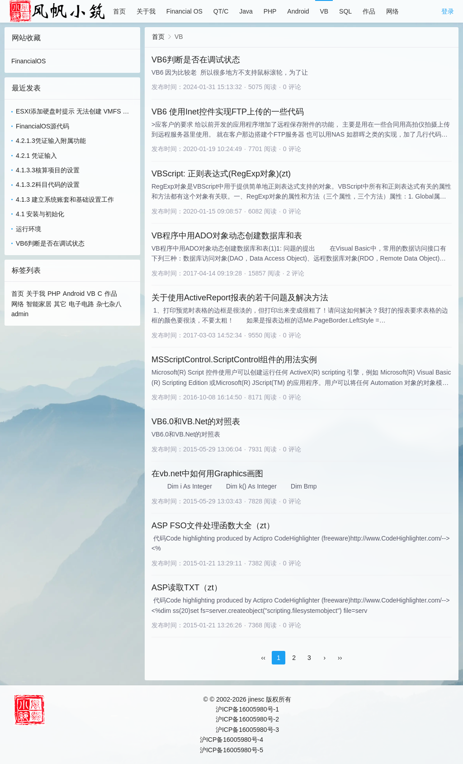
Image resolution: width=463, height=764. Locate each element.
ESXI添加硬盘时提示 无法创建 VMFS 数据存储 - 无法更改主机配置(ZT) (72, 112)
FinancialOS (28, 61)
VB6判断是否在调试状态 (50, 243)
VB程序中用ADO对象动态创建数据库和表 (226, 235)
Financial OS (184, 11)
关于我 (146, 11)
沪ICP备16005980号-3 (247, 729)
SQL (345, 11)
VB (324, 11)
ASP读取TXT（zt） (186, 587)
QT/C (220, 11)
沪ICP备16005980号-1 (247, 709)
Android (298, 11)
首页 (119, 11)
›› (340, 657)
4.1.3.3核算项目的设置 (48, 170)
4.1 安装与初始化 (40, 214)
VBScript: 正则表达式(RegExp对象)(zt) (221, 173)
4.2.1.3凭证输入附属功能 (51, 140)
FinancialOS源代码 (42, 126)
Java (246, 11)
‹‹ (263, 657)
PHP (270, 11)
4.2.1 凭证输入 (36, 155)
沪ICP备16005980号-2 (247, 719)
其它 (60, 304)
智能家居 (39, 304)
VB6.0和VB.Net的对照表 (195, 421)
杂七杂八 (109, 304)
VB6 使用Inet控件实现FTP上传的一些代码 (227, 111)
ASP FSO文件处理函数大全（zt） (212, 525)
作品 (369, 11)
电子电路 (81, 304)
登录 (447, 11)
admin (19, 314)
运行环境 (28, 229)
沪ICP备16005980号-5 (231, 750)
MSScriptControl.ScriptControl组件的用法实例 (234, 359)
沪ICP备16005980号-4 (231, 739)
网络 (392, 11)
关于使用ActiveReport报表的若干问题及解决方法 (239, 297)
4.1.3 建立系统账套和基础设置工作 (65, 199)
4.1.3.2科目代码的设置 (48, 184)
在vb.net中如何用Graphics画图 (207, 473)
